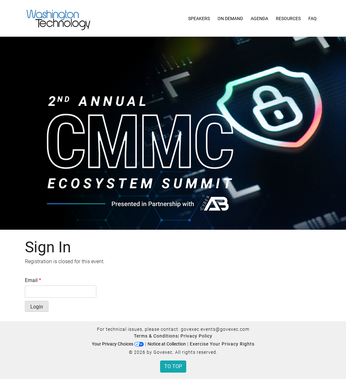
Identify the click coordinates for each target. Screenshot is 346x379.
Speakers (199, 18)
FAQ (312, 18)
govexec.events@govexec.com (215, 329)
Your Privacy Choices (118, 343)
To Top (173, 366)
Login (36, 307)
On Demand (230, 18)
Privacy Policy (196, 335)
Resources (288, 18)
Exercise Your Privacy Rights (222, 343)
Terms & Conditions (156, 335)
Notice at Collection (167, 343)
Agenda (259, 18)
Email (33, 280)
